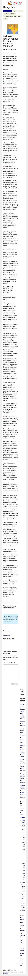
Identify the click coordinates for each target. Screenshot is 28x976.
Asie (23, 833)
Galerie (19, 16)
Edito (15, 16)
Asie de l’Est (24, 837)
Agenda (15, 11)
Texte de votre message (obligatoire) (10, 652)
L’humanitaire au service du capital (23, 739)
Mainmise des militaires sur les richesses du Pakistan (22, 751)
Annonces (20, 11)
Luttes (21, 922)
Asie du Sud (24, 844)
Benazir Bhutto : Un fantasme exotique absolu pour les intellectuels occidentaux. (23, 711)
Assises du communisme (9, 13)
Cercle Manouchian (8, 16)
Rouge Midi (9, 7)
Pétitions (6, 18)
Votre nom (6, 631)
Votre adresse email (8, 638)
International (23, 817)
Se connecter (6, 635)
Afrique (23, 830)
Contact (21, 972)
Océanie (24, 910)
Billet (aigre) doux (21, 942)
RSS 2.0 (5, 974)
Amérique (24, 891)
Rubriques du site (8, 11)
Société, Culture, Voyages (22, 948)
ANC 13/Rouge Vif (22, 935)
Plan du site (6, 972)
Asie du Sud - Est (24, 867)
